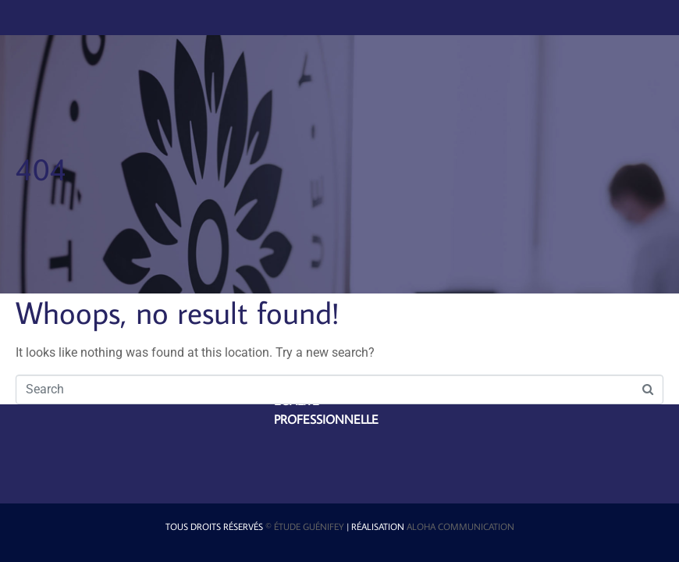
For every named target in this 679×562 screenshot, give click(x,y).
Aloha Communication (460, 526)
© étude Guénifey (304, 526)
